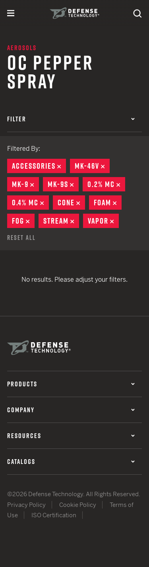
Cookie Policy (77, 505)
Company (71, 410)
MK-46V (92, 165)
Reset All (21, 237)
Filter (71, 119)
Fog (23, 220)
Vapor (103, 220)
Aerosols (22, 48)
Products (71, 384)
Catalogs (71, 461)
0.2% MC (106, 184)
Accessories (39, 165)
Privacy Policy (26, 505)
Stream (61, 220)
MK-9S (63, 184)
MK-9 (25, 184)
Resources (71, 435)
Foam (108, 202)
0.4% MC (30, 202)
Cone (71, 202)
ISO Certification (53, 515)
